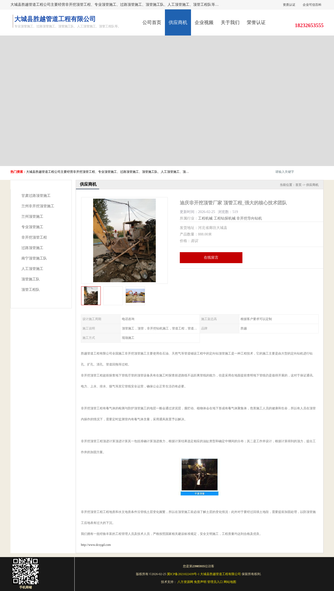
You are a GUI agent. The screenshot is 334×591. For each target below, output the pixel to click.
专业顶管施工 (32, 227)
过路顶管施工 (32, 248)
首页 (298, 185)
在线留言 (211, 257)
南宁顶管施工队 (34, 258)
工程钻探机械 (225, 218)
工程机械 (205, 218)
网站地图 (230, 582)
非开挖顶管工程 (34, 237)
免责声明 (200, 582)
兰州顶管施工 (32, 216)
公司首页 (151, 22)
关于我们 (230, 22)
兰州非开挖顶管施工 (37, 206)
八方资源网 (185, 582)
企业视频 (204, 22)
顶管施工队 (30, 279)
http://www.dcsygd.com (96, 545)
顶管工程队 (30, 290)
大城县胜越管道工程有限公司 (220, 574)
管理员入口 (215, 582)
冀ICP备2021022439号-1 (183, 574)
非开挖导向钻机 (249, 218)
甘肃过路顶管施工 (36, 196)
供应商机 (178, 22)
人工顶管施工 (32, 269)
